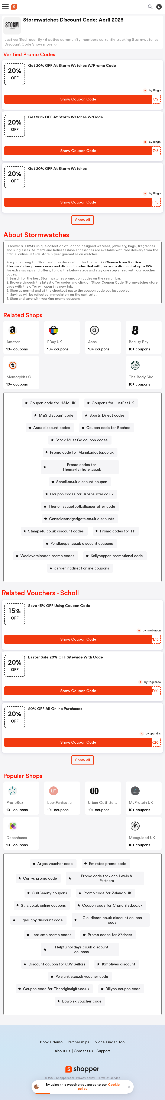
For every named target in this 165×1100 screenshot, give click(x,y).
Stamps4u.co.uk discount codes (56, 526)
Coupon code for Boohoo (108, 428)
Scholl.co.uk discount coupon (81, 477)
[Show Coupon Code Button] (78, 99)
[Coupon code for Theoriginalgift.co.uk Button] (54, 982)
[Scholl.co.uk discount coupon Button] (80, 477)
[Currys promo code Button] (38, 871)
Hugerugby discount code (81, 908)
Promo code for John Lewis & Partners (106, 871)
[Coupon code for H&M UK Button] (50, 403)
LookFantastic (59, 798)
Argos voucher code (55, 859)
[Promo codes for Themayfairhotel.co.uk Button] (80, 464)
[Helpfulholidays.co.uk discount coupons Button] (80, 945)
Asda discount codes (51, 428)
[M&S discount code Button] (54, 415)
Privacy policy (85, 1071)
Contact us (83, 1045)
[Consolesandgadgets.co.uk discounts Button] (80, 514)
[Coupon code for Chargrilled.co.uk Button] (110, 896)
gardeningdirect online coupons (81, 563)
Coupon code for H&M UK (52, 403)
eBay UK (54, 342)
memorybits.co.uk (22, 377)
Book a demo (51, 1036)
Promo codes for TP (117, 526)
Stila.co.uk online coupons (43, 896)
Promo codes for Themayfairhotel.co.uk (81, 465)
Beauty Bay (138, 342)
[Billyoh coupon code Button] (121, 982)
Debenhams (16, 833)
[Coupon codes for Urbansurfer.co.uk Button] (80, 489)
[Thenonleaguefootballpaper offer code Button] (80, 501)
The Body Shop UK (145, 377)
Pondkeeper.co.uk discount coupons (81, 539)
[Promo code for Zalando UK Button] (105, 883)
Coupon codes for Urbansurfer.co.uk (81, 489)
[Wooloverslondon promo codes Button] (45, 551)
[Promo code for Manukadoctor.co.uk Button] (80, 452)
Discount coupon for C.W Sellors (56, 958)
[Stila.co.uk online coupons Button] (42, 896)
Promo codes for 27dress (81, 933)
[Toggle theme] (159, 7)
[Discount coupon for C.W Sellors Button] (55, 957)
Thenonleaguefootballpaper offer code (81, 502)
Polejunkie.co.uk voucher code (81, 970)
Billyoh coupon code (123, 982)
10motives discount (118, 958)
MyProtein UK (141, 798)
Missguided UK (142, 833)
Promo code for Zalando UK (107, 884)
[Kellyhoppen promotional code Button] (115, 551)
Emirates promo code (107, 859)
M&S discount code (56, 415)
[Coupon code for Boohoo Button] (106, 427)
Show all (82, 755)
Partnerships (78, 1036)
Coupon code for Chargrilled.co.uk (112, 896)
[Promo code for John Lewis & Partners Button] (105, 871)
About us (62, 1045)
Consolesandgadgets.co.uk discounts (81, 514)
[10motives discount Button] (116, 957)
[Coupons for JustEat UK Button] (111, 403)
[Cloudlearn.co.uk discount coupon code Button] (52, 920)
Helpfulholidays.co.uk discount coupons (81, 945)
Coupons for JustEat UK (113, 403)
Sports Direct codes (107, 415)
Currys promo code (40, 871)
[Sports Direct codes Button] (105, 415)
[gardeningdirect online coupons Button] (80, 563)
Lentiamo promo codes (124, 921)
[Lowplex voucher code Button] (80, 994)
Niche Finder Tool (109, 1036)
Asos (92, 342)
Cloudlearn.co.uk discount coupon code (53, 921)
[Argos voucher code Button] (53, 859)
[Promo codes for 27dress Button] (80, 933)
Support (103, 1045)
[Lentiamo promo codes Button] (122, 920)
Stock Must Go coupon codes (82, 440)
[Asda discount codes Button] (50, 427)
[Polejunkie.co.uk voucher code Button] (80, 970)
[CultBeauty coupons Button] (48, 883)
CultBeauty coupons (49, 884)
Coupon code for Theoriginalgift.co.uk (56, 982)
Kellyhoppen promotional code (117, 551)
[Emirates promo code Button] (106, 859)
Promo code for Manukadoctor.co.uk (82, 452)
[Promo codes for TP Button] (116, 526)
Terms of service (108, 1071)
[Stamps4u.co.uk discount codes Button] (54, 526)
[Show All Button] (82, 755)
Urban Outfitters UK (105, 798)
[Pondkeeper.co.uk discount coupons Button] (80, 538)
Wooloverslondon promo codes (47, 551)
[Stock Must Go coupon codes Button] (79, 440)
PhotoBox (14, 798)
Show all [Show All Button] (82, 220)
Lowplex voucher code (81, 995)
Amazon (13, 342)
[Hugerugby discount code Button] (80, 908)
